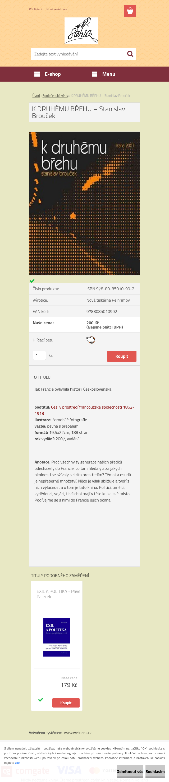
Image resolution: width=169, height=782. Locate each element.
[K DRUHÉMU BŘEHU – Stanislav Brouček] (84, 134)
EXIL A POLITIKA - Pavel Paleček (59, 594)
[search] (130, 54)
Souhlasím (155, 771)
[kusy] (39, 355)
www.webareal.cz (78, 732)
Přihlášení (35, 9)
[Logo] (81, 30)
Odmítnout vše (130, 771)
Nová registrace (57, 9)
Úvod (36, 95)
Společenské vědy (55, 95)
